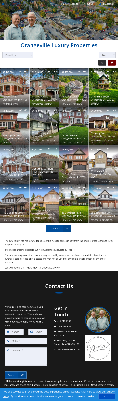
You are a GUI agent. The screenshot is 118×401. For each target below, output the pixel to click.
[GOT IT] (106, 396)
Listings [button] (74, 3)
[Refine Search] (102, 63)
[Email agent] (67, 349)
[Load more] (58, 228)
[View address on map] (67, 342)
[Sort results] (17, 55)
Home (62, 3)
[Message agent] (67, 326)
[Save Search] (112, 63)
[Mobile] (26, 341)
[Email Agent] (4, 4)
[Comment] (26, 356)
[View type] (107, 55)
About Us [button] (89, 3)
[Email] (37, 332)
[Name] (14, 332)
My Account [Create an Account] (106, 3)
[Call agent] (9, 4)
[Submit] (16, 375)
